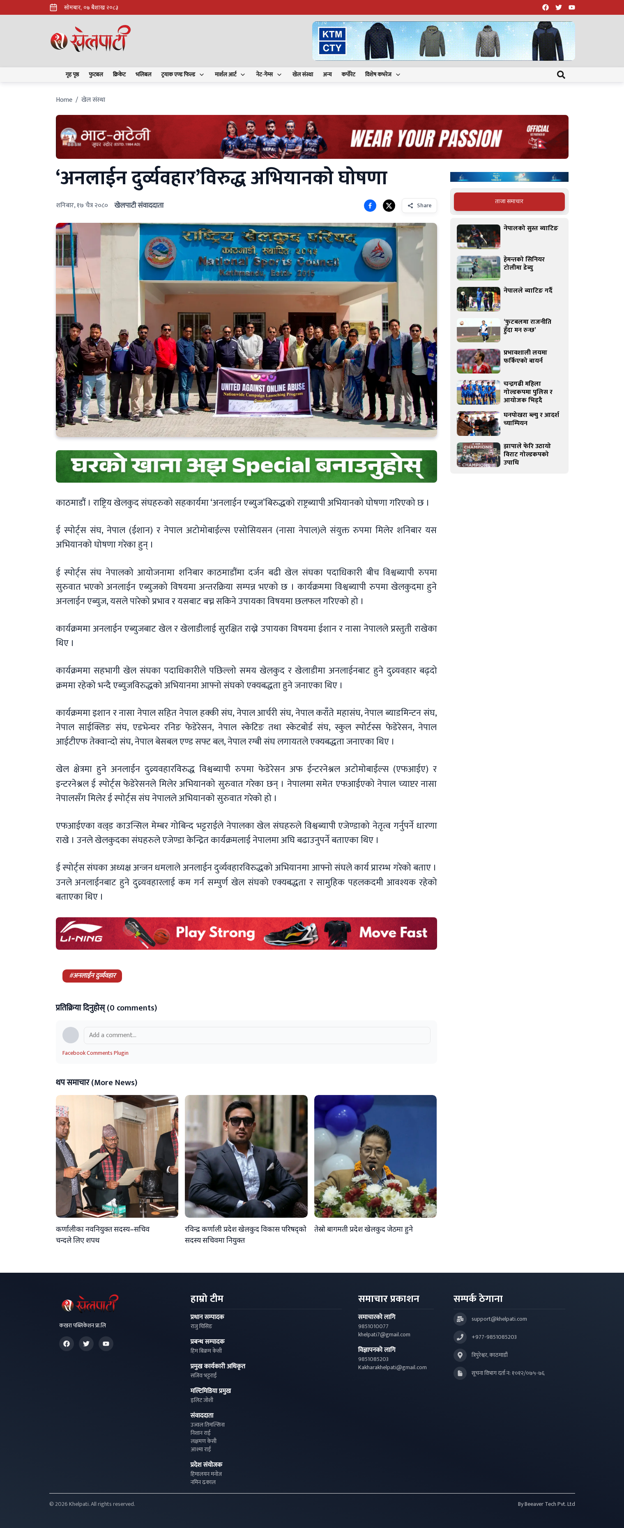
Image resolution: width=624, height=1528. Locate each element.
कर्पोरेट (348, 75)
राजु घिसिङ (201, 1326)
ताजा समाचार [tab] (509, 201)
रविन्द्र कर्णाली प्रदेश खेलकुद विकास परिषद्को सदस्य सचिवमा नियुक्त (245, 1235)
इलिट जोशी (202, 1400)
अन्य (327, 75)
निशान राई (201, 1433)
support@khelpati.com (499, 1319)
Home (64, 99)
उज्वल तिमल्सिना (208, 1425)
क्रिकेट (119, 75)
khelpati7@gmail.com (384, 1335)
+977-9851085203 (494, 1337)
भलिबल (143, 75)
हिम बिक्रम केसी (206, 1351)
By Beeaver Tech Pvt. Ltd (546, 1504)
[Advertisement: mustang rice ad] (246, 466)
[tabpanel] (509, 346)
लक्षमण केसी (203, 1441)
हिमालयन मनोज (206, 1474)
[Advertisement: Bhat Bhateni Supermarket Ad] (312, 137)
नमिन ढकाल (203, 1482)
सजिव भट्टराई (204, 1376)
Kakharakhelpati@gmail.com (392, 1367)
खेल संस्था (302, 75)
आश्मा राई (201, 1450)
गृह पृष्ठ (72, 75)
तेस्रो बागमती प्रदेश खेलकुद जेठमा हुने (363, 1229)
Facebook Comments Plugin (95, 1053)
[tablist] (509, 201)
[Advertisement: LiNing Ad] (246, 933)
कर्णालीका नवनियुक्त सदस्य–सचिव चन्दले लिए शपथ (103, 1235)
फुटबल (96, 75)
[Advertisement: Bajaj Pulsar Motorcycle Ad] (509, 177)
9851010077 (373, 1326)
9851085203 (373, 1359)
